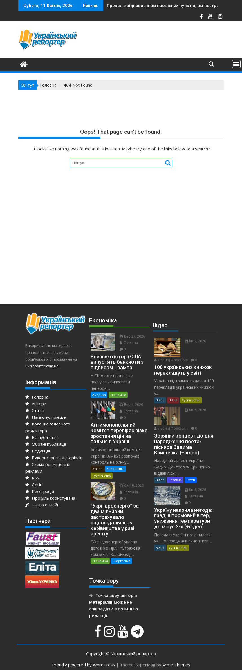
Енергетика (115, 469)
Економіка (118, 395)
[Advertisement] (121, 251)
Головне (175, 480)
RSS (32, 478)
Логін (33, 484)
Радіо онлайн (42, 505)
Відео (160, 400)
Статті (34, 410)
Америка (99, 395)
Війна (173, 400)
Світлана (129, 342)
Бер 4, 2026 (131, 404)
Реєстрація (39, 491)
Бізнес (97, 469)
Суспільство (101, 476)
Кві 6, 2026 (195, 410)
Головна (36, 397)
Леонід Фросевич (171, 359)
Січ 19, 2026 (132, 485)
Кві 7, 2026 (195, 341)
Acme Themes (176, 664)
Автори (35, 403)
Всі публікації (41, 437)
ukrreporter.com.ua (42, 365)
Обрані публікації (45, 444)
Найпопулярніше (45, 417)
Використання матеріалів (53, 457)
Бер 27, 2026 (132, 336)
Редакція (37, 451)
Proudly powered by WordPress (83, 664)
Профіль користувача (50, 498)
